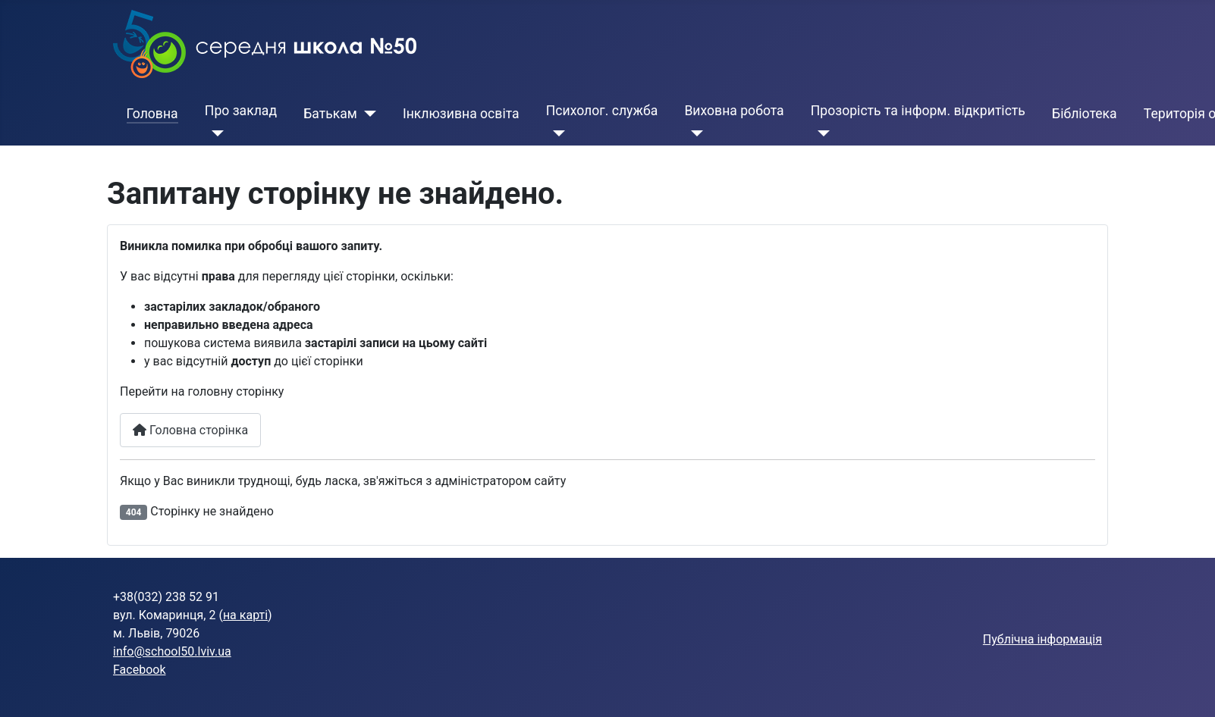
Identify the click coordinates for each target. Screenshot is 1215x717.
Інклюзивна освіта (461, 113)
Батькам (330, 113)
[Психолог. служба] (555, 133)
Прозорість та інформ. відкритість (918, 110)
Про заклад (241, 110)
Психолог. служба (602, 110)
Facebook (139, 669)
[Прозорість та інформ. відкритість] (820, 133)
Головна (152, 113)
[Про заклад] (214, 133)
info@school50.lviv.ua (172, 651)
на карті (245, 615)
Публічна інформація (1042, 639)
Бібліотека (1084, 113)
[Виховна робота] (693, 133)
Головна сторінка (190, 430)
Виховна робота (733, 110)
